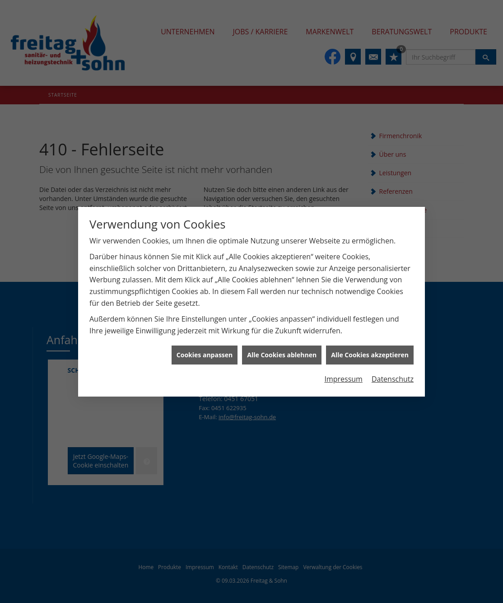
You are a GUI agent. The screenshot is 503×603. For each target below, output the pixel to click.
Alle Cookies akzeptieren (370, 349)
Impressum (343, 374)
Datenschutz (393, 374)
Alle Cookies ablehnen (282, 349)
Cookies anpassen (205, 349)
